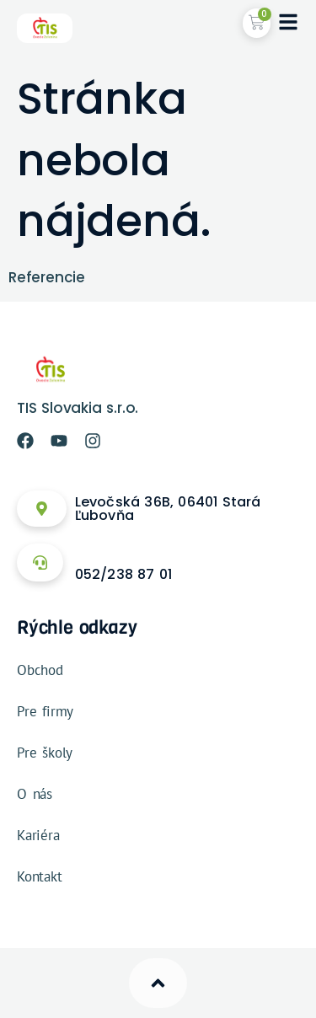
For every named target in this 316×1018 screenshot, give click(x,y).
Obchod (40, 670)
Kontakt (39, 876)
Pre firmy (45, 711)
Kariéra (38, 835)
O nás (34, 794)
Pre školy (44, 752)
